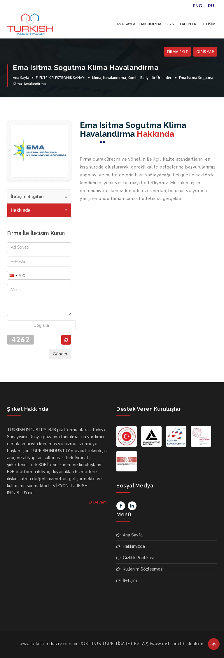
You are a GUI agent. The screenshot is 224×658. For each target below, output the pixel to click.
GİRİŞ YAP (205, 51)
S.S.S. (170, 24)
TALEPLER (187, 24)
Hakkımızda (130, 546)
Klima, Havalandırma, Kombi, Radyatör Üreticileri (132, 77)
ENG (197, 5)
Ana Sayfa (21, 77)
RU (211, 5)
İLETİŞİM (208, 24)
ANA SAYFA (125, 24)
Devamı (98, 502)
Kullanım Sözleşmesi (139, 569)
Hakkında (39, 209)
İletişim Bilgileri (39, 196)
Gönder (60, 354)
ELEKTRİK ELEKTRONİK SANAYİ (60, 77)
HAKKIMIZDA (150, 24)
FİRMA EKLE (177, 51)
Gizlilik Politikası (135, 557)
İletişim (126, 580)
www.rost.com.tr (167, 643)
